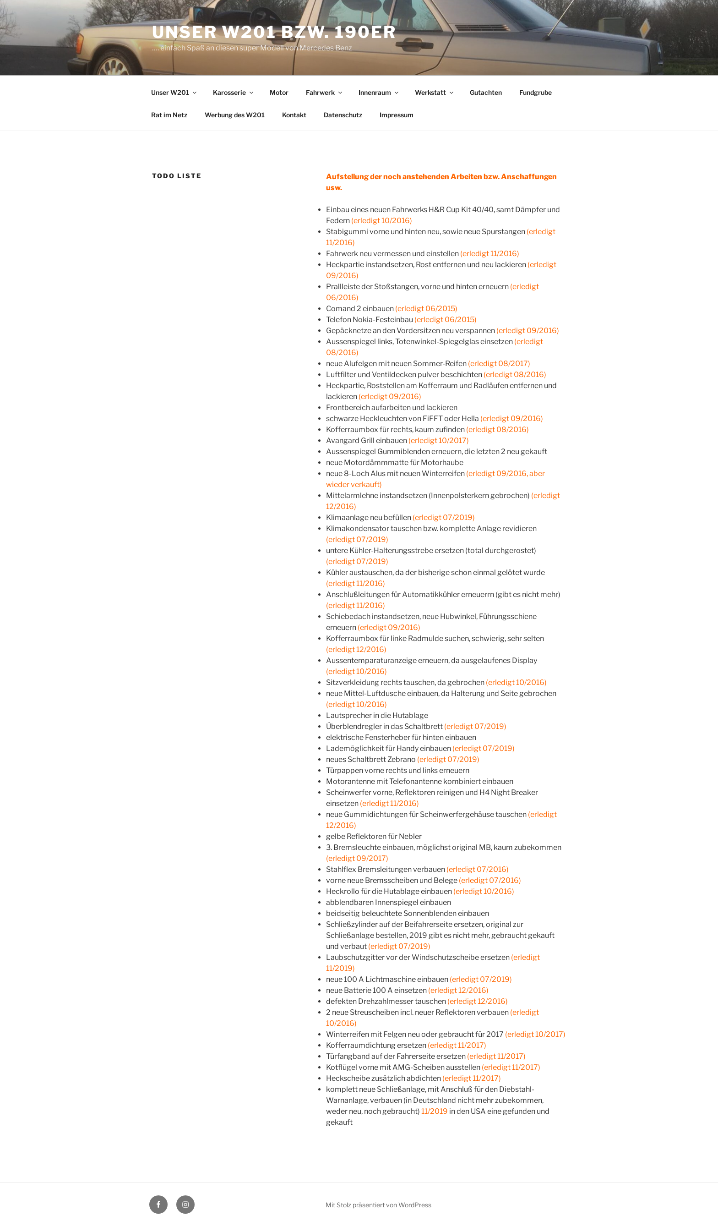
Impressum (396, 115)
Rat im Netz (169, 115)
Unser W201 (174, 92)
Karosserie (234, 92)
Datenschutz (343, 115)
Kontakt (294, 115)
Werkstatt (435, 92)
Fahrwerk (324, 92)
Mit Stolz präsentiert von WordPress (378, 1205)
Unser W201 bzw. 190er (274, 32)
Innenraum (379, 92)
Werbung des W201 (235, 115)
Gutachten (486, 92)
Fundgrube (535, 92)
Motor (279, 92)
